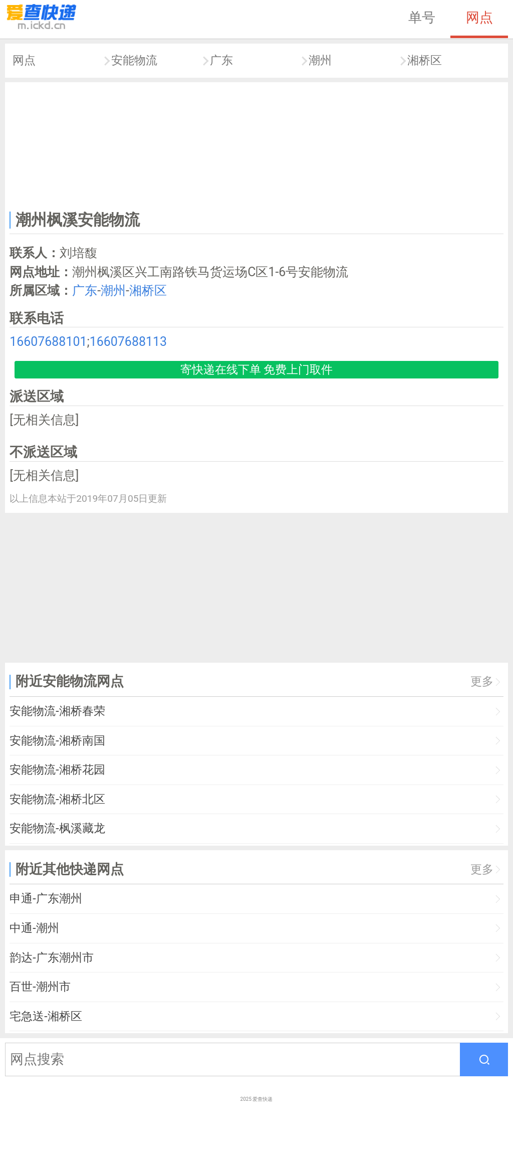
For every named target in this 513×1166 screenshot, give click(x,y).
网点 (479, 18)
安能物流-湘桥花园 (57, 769)
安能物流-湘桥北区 (57, 799)
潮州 (320, 60)
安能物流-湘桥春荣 (57, 711)
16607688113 (128, 341)
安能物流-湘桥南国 (57, 740)
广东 (221, 60)
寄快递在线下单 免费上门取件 (256, 369)
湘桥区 (424, 60)
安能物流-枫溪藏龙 (57, 828)
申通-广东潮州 (46, 898)
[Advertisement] (256, 144)
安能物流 (134, 60)
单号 (421, 18)
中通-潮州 (34, 928)
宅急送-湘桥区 (46, 1016)
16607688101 (48, 341)
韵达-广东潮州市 (51, 957)
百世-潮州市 (40, 987)
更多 (481, 681)
